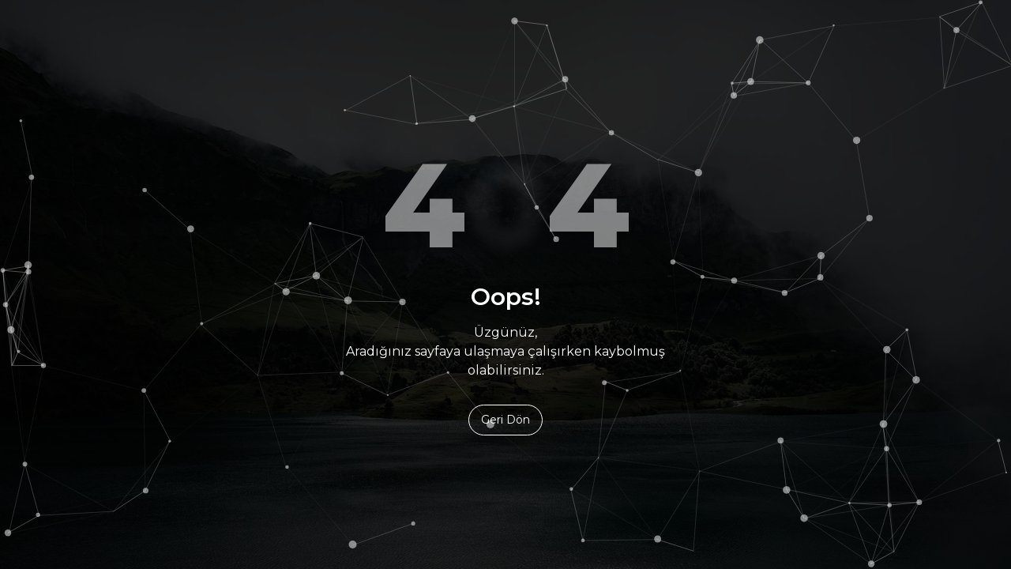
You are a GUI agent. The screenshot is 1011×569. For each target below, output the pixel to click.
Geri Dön (505, 420)
